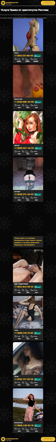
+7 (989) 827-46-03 (28, 148)
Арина (16, 145)
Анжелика (18, 423)
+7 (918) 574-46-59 (27, 194)
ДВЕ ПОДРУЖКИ (21, 284)
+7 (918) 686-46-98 (28, 102)
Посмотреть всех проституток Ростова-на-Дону (48, 3)
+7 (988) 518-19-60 (27, 333)
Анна (16, 53)
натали (17, 192)
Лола (16, 376)
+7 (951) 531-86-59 (27, 56)
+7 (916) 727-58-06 (27, 379)
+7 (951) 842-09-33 (27, 287)
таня (16, 330)
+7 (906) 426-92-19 (27, 425)
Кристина (18, 99)
